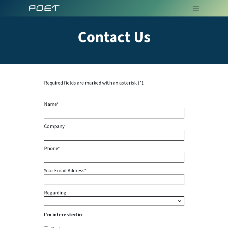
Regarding (55, 193)
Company (54, 126)
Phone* (52, 148)
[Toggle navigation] (194, 8)
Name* (51, 104)
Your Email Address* (65, 171)
